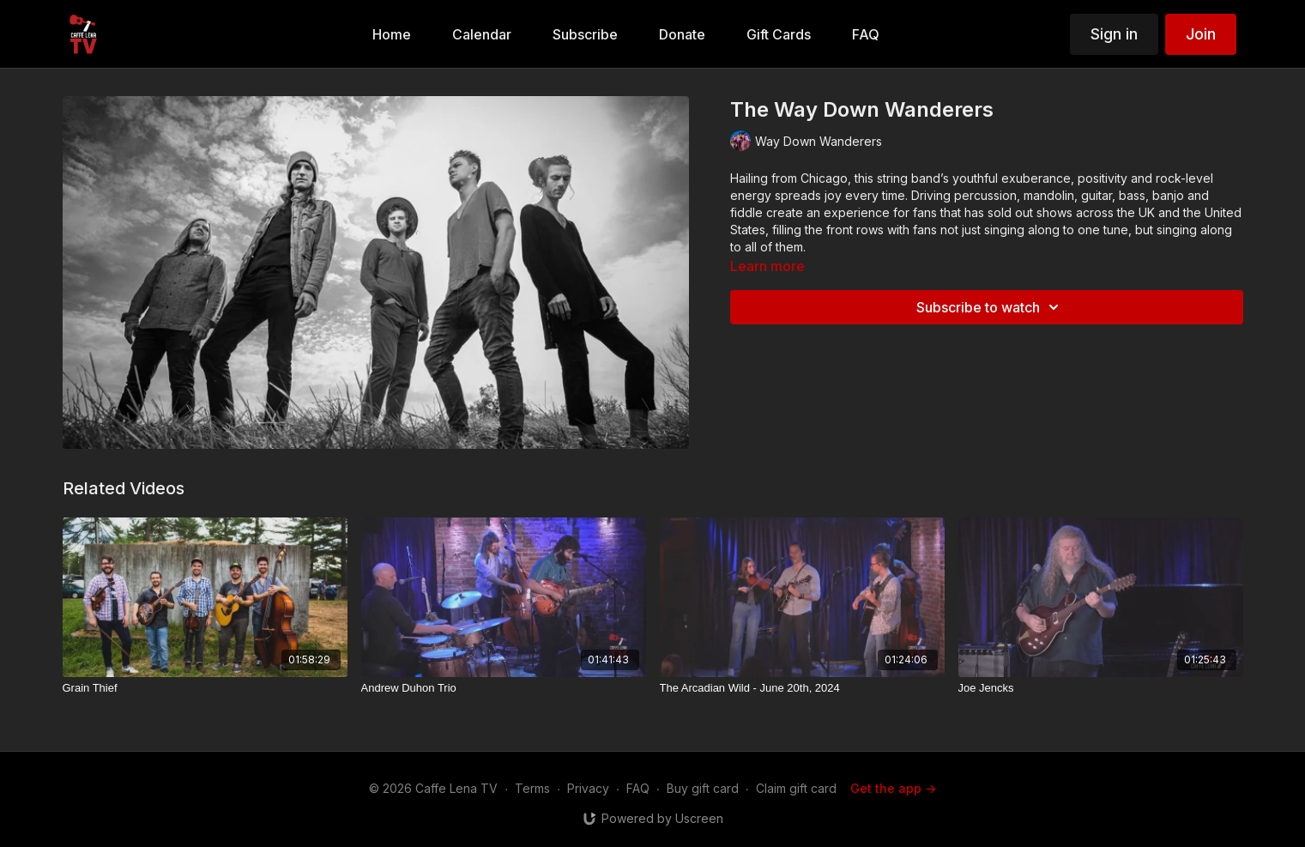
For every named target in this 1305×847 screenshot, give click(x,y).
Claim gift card (796, 788)
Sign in (1114, 34)
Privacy (588, 788)
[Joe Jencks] (1100, 688)
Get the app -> (893, 788)
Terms (532, 788)
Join (1201, 34)
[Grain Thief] (205, 688)
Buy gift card (703, 788)
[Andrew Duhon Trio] (503, 688)
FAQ (637, 788)
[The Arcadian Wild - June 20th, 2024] (802, 688)
